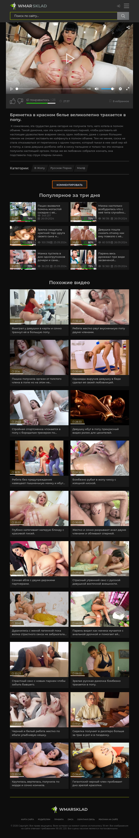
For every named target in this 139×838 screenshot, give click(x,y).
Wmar (32, 6)
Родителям (44, 819)
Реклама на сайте (108, 819)
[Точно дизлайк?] (20, 101)
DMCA (70, 819)
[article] (39, 312)
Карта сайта (27, 819)
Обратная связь (86, 819)
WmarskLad (73, 809)
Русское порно (60, 168)
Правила (59, 819)
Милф (81, 168)
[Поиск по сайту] (123, 16)
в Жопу (39, 168)
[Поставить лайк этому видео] (12, 101)
